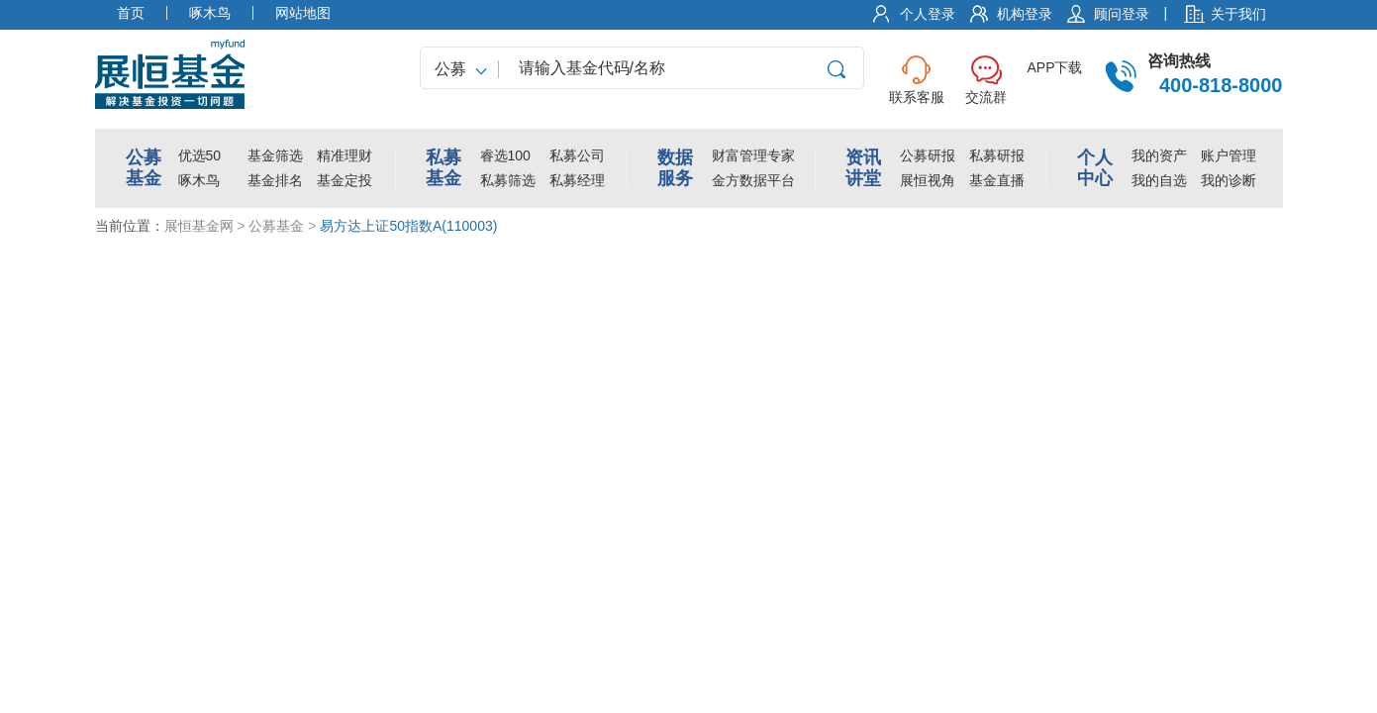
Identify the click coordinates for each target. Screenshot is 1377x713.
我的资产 (1159, 155)
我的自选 (1159, 180)
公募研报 (927, 155)
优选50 (200, 155)
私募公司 (577, 155)
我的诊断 (1228, 180)
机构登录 (1024, 14)
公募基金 (276, 226)
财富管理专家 (753, 155)
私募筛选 (508, 180)
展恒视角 (927, 180)
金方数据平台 (753, 180)
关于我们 (1238, 14)
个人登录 (927, 14)
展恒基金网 (199, 226)
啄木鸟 (199, 180)
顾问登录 (1121, 14)
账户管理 (1228, 155)
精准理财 (344, 155)
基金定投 (344, 180)
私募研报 (997, 155)
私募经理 (577, 180)
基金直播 (997, 180)
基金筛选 (275, 155)
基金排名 (275, 180)
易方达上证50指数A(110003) (408, 226)
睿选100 (505, 155)
